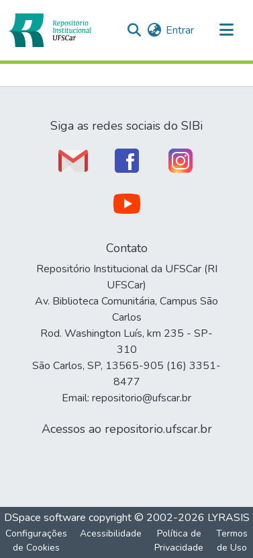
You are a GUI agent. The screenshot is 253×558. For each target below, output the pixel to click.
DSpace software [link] (45, 517)
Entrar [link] (180, 30)
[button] (49, 30)
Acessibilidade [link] (111, 533)
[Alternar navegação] (226, 30)
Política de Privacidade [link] (178, 540)
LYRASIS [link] (228, 517)
